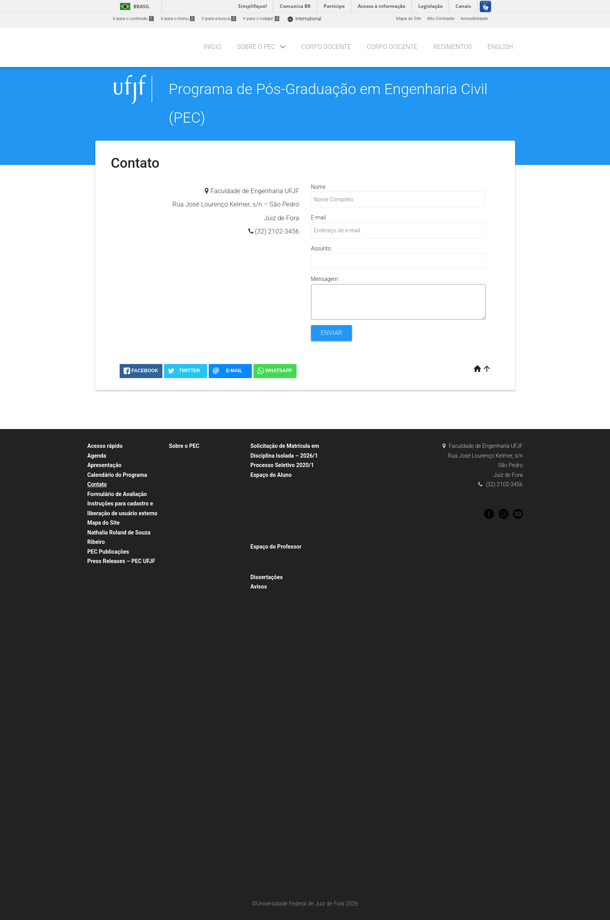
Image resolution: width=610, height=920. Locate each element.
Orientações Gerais (191, 871)
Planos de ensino (189, 466)
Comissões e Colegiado (196, 798)
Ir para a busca (219, 18)
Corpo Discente (392, 47)
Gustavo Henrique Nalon (196, 580)
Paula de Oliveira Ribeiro (196, 653)
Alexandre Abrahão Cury (196, 518)
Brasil (133, 6)
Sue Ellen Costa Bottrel (195, 705)
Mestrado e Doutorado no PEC (202, 477)
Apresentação (104, 465)
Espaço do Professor (275, 546)
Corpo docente (187, 497)
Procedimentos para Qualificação (286, 526)
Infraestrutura (186, 840)
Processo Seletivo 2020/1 (282, 465)
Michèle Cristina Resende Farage (205, 632)
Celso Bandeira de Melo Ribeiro (203, 528)
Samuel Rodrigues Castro (197, 694)
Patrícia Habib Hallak (193, 643)
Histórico (181, 487)
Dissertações (266, 577)
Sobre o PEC (256, 47)
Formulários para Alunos (278, 505)
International (304, 19)
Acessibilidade (474, 18)
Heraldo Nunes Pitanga (195, 591)
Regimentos (452, 47)
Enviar (331, 333)
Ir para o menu (178, 18)
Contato (97, 484)
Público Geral (185, 850)
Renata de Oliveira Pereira (197, 674)
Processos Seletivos (192, 861)
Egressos (182, 830)
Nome (318, 187)
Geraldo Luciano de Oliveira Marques (208, 570)
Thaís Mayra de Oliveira (195, 715)
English (500, 47)
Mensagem (324, 279)
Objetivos (182, 736)
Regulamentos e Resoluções (200, 809)
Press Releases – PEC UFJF (121, 561)
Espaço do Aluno (270, 475)
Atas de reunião (269, 567)
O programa (184, 456)
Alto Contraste (441, 18)
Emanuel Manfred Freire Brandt (203, 549)
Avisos (258, 586)
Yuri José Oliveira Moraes (197, 726)
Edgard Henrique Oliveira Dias (201, 539)
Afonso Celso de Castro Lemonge (205, 508)
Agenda (96, 456)
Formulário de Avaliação (117, 494)
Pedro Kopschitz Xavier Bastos (202, 663)
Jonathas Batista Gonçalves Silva (205, 601)
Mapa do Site (408, 18)
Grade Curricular (188, 767)
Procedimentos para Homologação (288, 516)
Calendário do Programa (117, 475)
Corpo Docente (326, 47)
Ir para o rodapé (261, 18)
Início (212, 47)
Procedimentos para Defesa (281, 537)
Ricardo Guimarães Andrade (200, 684)
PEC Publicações (108, 552)
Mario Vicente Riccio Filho (198, 622)
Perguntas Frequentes (194, 881)
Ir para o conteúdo (133, 18)
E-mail (318, 217)
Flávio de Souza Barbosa (196, 560)
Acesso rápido (105, 446)
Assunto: (321, 248)
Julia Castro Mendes (193, 611)
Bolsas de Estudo (189, 778)
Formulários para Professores (283, 557)
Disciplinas (183, 788)
